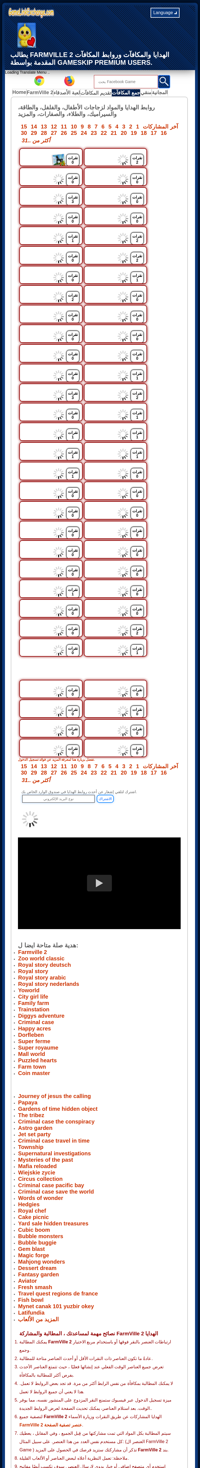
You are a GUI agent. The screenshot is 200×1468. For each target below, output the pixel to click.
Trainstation (33, 916)
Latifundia (31, 1219)
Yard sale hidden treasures (53, 1130)
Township (30, 1054)
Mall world (31, 961)
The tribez (31, 1022)
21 (114, 134)
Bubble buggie (37, 1149)
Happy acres (34, 935)
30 (24, 134)
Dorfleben (31, 942)
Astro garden (35, 1035)
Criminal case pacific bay (51, 1092)
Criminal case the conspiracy (56, 1028)
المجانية (165, 93)
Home (20, 93)
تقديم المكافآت (98, 93)
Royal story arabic (42, 884)
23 (94, 134)
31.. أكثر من (36, 141)
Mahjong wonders (41, 1168)
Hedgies (29, 1111)
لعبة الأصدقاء (69, 93)
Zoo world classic (41, 865)
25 (74, 134)
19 (134, 134)
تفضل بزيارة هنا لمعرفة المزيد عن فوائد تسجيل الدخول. (62, 666)
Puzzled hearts (37, 967)
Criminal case (36, 929)
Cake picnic (33, 1124)
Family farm (33, 910)
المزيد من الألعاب (38, 1226)
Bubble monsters (40, 1143)
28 (44, 134)
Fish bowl (30, 1207)
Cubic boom (34, 1136)
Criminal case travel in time (54, 1047)
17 (154, 134)
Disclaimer (112, 1435)
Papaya (27, 1009)
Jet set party (34, 1041)
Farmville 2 (32, 859)
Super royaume (38, 954)
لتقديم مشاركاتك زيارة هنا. (62, 1381)
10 (74, 127)
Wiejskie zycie (36, 1079)
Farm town (32, 973)
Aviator (27, 1187)
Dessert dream (37, 1175)
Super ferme (34, 948)
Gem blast (31, 1156)
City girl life (33, 903)
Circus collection (40, 1086)
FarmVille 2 (42, 93)
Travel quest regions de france (58, 1200)
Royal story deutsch (44, 871)
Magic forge (33, 1162)
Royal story (33, 878)
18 (144, 134)
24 (84, 134)
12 (54, 127)
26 (64, 134)
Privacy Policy (60, 1435)
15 (24, 127)
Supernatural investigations (54, 1060)
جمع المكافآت (127, 93)
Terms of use (87, 1435)
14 (34, 127)
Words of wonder (40, 1105)
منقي (148, 93)
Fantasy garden (38, 1181)
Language (165, 12)
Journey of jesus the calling (54, 1003)
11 (64, 127)
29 (34, 134)
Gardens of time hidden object (58, 1015)
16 (163, 134)
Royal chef (32, 1117)
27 (54, 134)
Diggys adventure (41, 922)
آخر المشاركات (160, 127)
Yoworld (28, 897)
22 (104, 134)
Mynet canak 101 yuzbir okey (56, 1213)
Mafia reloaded (37, 1073)
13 (44, 127)
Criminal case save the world (56, 1098)
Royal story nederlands (48, 891)
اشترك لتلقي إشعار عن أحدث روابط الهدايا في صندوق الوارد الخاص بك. (79, 698)
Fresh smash (35, 1194)
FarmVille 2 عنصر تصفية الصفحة (50, 1331)
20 (124, 134)
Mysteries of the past (45, 1066)
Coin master (34, 980)
